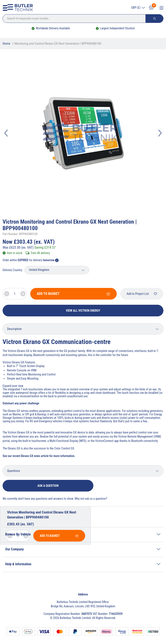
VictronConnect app (107, 441)
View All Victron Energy (83, 310)
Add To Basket (73, 294)
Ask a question (48, 485)
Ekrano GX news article (35, 456)
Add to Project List (142, 293)
